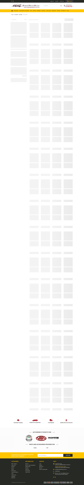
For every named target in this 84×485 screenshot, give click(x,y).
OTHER (68, 10)
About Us (26, 463)
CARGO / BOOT (48, 10)
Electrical (12, 466)
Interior (12, 469)
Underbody (13, 476)
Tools (12, 473)
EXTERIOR (34, 10)
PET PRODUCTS (63, 10)
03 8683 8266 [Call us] (57, 471)
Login (40, 463)
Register (40, 465)
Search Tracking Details (43, 469)
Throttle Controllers (14, 472)
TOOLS (31, 10)
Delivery (56, 1)
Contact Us (62, 1)
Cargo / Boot (13, 465)
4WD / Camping (14, 463)
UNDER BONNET (16, 10)
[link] (11, 1)
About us (52, 1)
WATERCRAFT (54, 10)
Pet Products (13, 470)
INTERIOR (58, 10)
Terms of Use (27, 472)
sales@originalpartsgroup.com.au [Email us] (61, 469)
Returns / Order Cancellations (30, 465)
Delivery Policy (27, 466)
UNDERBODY (39, 10)
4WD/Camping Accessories (24, 10)
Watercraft (13, 477)
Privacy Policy (27, 470)
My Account (41, 466)
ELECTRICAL (43, 10)
